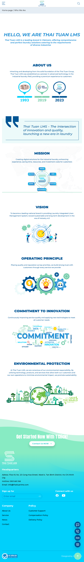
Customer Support (37, 511)
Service (5, 515)
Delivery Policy (35, 520)
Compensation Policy (38, 515)
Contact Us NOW (42, 444)
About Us (6, 511)
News (4, 520)
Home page (7, 10)
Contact (5, 524)
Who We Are (20, 10)
